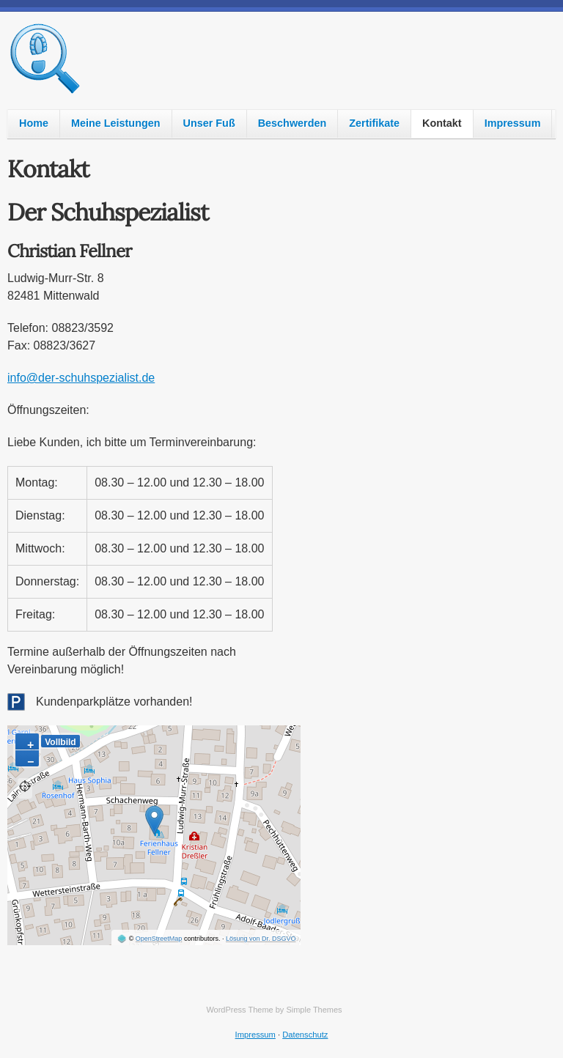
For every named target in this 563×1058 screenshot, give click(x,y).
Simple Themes (314, 1009)
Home (33, 123)
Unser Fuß (209, 123)
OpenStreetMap (159, 938)
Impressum (513, 123)
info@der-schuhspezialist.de (81, 377)
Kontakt (442, 123)
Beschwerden (292, 123)
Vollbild (60, 742)
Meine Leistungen (116, 123)
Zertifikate (374, 123)
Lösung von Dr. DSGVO (261, 938)
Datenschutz (305, 1034)
